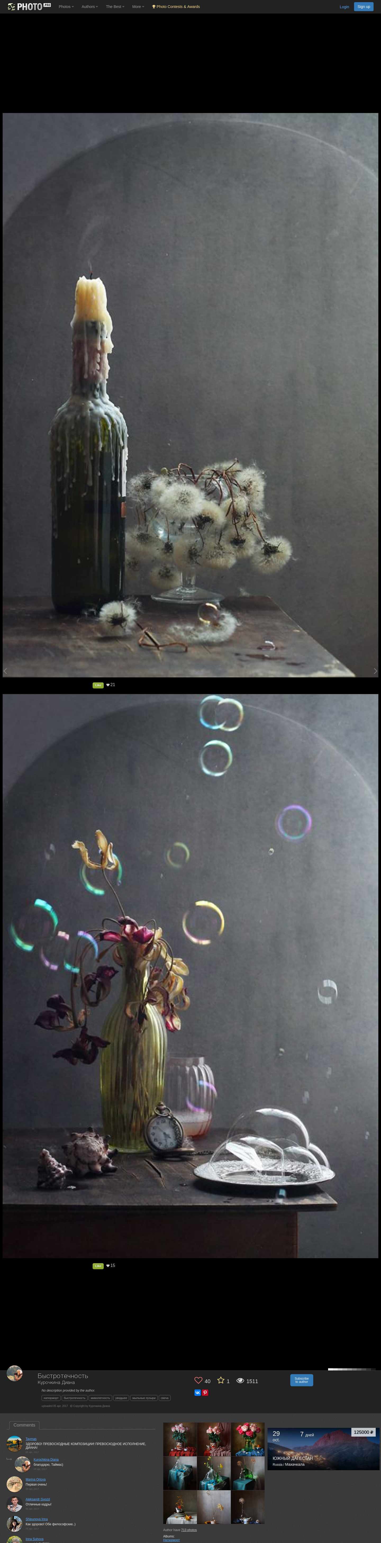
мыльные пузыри (143, 1398)
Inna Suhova (34, 1539)
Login (344, 7)
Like (98, 685)
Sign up (363, 6)
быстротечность (74, 1398)
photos (189, 1530)
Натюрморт (171, 1540)
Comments (24, 1425)
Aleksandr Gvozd (38, 1499)
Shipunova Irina (37, 1519)
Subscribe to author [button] (302, 1380)
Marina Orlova (36, 1479)
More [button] (138, 6)
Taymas (31, 1439)
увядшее (121, 1398)
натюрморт (51, 1398)
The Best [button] (115, 6)
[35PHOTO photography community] (29, 6)
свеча (165, 1398)
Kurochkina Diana (46, 1459)
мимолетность (100, 1398)
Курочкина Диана (56, 1383)
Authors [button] (90, 6)
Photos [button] (66, 6)
